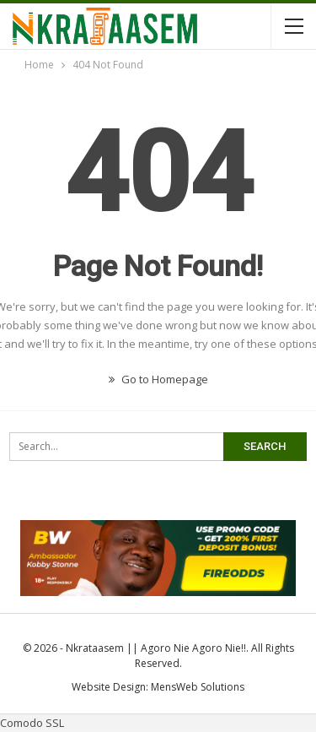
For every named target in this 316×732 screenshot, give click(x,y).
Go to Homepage (158, 379)
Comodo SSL (32, 722)
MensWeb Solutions (197, 687)
